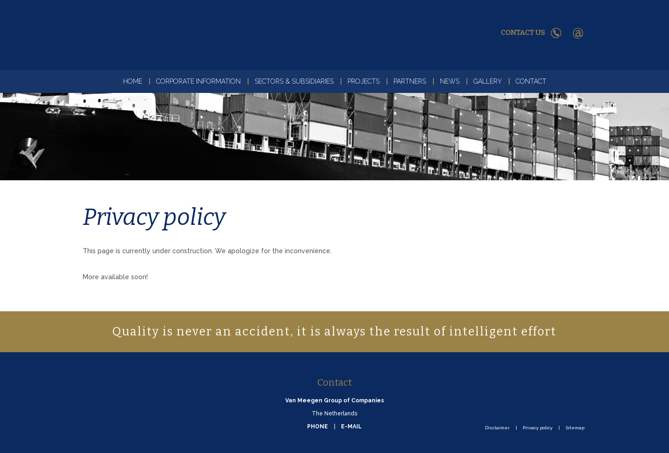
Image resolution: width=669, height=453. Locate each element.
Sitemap (574, 427)
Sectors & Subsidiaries (294, 81)
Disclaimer (497, 427)
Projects (364, 81)
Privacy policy (537, 427)
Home (132, 81)
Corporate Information (198, 81)
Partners (410, 81)
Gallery (487, 81)
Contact (531, 81)
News (449, 81)
